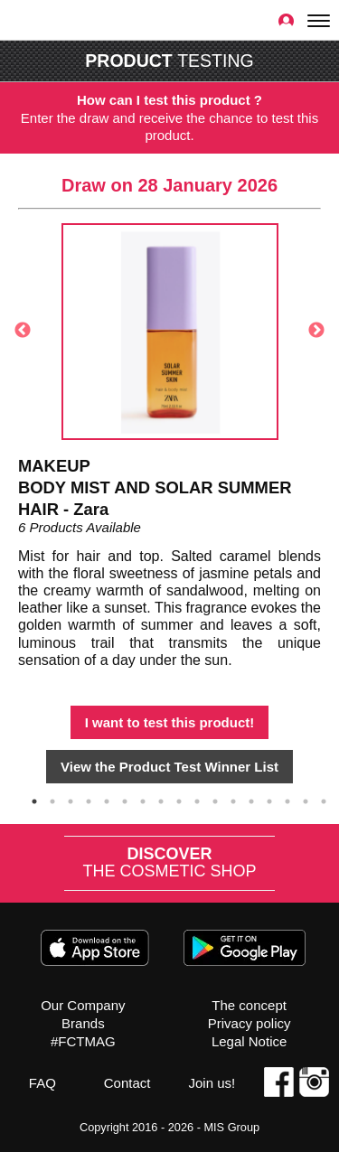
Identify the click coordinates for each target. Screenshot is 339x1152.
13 (251, 801)
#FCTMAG (83, 1041)
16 (306, 801)
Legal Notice (249, 1041)
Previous (23, 331)
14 (269, 801)
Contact (127, 1083)
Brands (83, 1023)
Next (316, 331)
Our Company (83, 1005)
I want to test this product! (170, 722)
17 (324, 801)
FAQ (42, 1083)
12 (233, 801)
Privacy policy (249, 1023)
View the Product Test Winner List (169, 766)
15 (287, 801)
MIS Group (231, 1127)
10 (197, 801)
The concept (249, 1005)
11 (215, 801)
